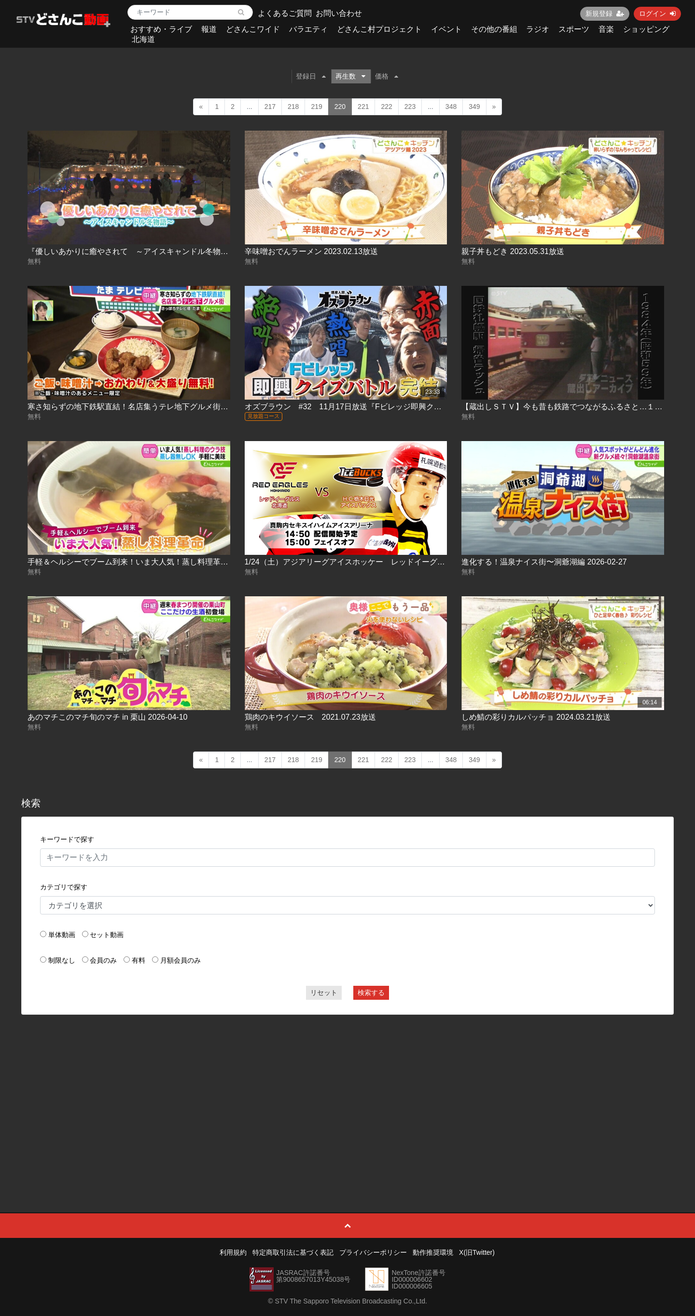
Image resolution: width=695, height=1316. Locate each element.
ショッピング (646, 29)
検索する (371, 992)
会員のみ (103, 960)
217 (270, 106)
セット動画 (107, 935)
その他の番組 (494, 29)
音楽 (606, 29)
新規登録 (604, 13)
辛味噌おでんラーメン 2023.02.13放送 (311, 251)
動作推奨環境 (433, 1252)
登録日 (311, 76)
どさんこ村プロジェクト (379, 29)
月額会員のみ (180, 960)
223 (410, 106)
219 (316, 106)
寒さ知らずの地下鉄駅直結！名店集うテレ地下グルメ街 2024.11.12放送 (152, 407)
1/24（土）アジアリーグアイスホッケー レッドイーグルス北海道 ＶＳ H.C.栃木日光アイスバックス (420, 562)
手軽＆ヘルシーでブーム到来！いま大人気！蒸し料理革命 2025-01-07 (149, 562)
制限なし (61, 960)
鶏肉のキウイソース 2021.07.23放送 (310, 717)
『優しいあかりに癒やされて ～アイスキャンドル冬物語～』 (136, 251)
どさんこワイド (253, 29)
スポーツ (573, 29)
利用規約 (233, 1252)
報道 (209, 29)
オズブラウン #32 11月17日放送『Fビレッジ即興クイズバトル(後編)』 (373, 407)
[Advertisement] (347, 1091)
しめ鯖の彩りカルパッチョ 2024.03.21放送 (536, 717)
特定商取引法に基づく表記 (293, 1252)
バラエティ (308, 29)
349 (474, 106)
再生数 (350, 76)
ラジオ (537, 29)
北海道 (143, 39)
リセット (323, 992)
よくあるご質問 (285, 13)
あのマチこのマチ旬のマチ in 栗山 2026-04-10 (108, 717)
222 (386, 106)
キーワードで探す (67, 839)
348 (451, 106)
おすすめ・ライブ (161, 29)
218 (293, 106)
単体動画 (61, 935)
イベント (446, 29)
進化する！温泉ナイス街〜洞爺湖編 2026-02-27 (543, 562)
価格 (386, 76)
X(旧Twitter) (477, 1252)
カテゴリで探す (63, 887)
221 (363, 106)
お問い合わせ (339, 13)
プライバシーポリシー (373, 1252)
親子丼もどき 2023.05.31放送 (512, 251)
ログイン (657, 13)
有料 (138, 960)
